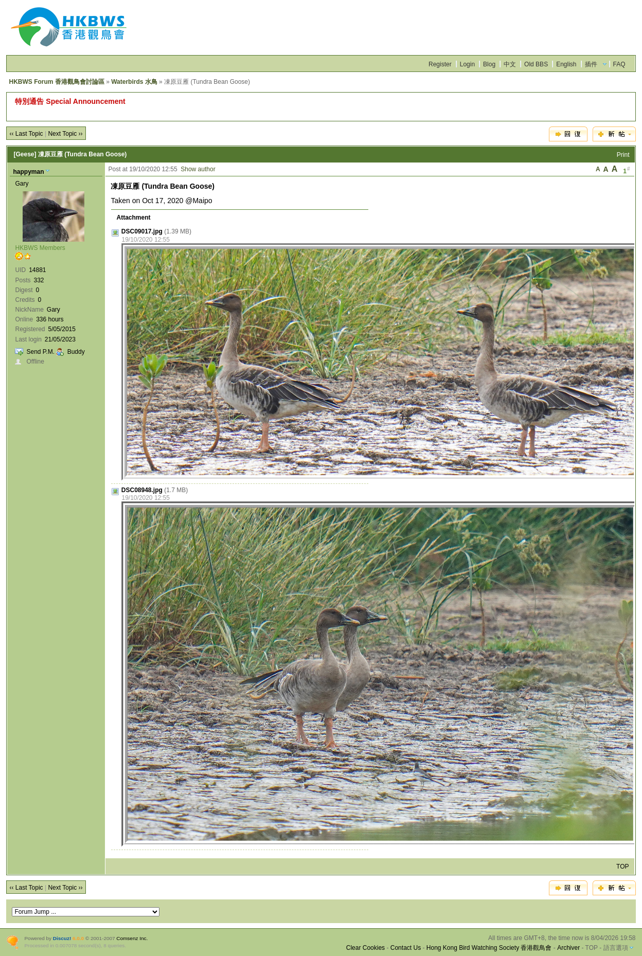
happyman (28, 171)
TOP (622, 866)
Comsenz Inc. (132, 938)
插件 (591, 64)
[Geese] (24, 154)
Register (440, 64)
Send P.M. (40, 351)
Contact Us (405, 947)
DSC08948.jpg (142, 490)
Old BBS (536, 64)
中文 (510, 64)
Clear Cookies (365, 947)
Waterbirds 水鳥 (134, 81)
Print (623, 154)
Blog (489, 64)
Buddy (76, 351)
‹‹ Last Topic (26, 133)
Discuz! (62, 938)
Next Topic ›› (65, 133)
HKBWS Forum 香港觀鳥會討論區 (56, 81)
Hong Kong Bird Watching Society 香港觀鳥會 (489, 947)
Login (467, 64)
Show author (198, 169)
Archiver (568, 947)
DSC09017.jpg (142, 231)
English (566, 64)
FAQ (619, 64)
